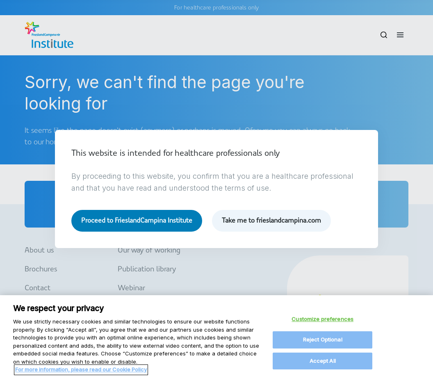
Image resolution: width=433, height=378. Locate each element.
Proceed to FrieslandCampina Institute (136, 220)
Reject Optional (322, 344)
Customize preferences (322, 323)
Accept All (323, 365)
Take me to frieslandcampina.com (271, 220)
